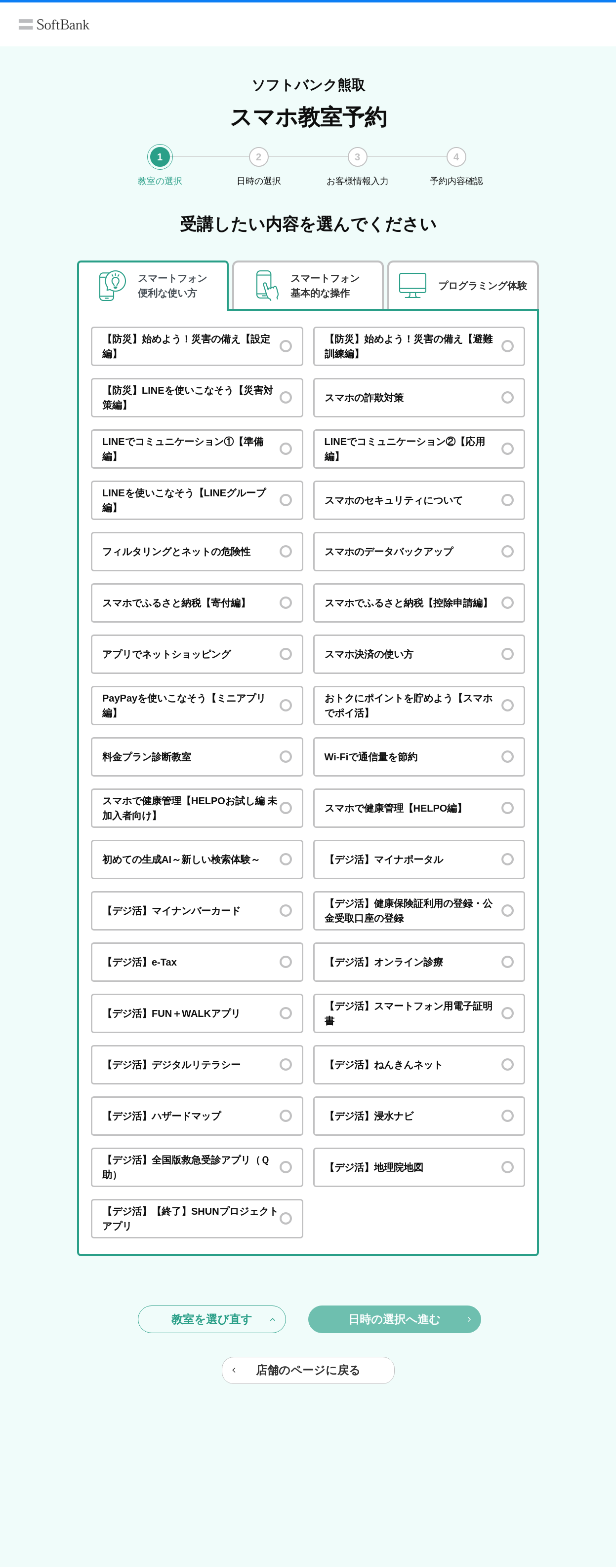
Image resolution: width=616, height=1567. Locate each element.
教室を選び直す (223, 1319)
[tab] (153, 286)
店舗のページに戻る (296, 1370)
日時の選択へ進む (409, 1319)
